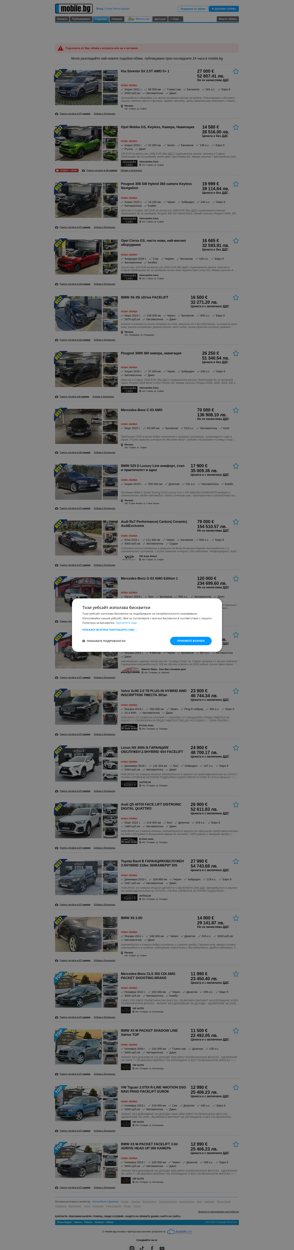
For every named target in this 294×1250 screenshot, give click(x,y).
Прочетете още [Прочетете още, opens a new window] (126, 623)
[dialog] (147, 625)
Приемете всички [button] (191, 641)
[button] (147, 629)
